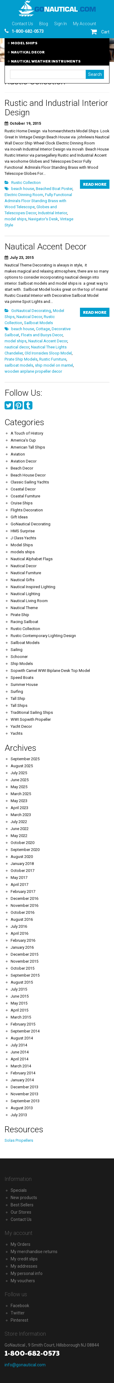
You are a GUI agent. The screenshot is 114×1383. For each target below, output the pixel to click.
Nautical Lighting (25, 594)
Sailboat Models (38, 322)
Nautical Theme (24, 607)
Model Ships (22, 545)
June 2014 (20, 1052)
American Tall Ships (28, 447)
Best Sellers (22, 1204)
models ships (23, 552)
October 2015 (22, 968)
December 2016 (24, 898)
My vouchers (23, 1280)
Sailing (16, 649)
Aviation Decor (23, 461)
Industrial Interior (52, 213)
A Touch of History (27, 433)
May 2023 (19, 800)
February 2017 (23, 891)
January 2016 (22, 947)
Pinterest (19, 1320)
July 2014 (19, 1045)
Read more (94, 184)
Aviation (18, 454)
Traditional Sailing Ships (32, 712)
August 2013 (22, 1108)
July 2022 (19, 821)
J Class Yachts (23, 538)
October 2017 (22, 870)
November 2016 (24, 905)
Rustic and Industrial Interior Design (56, 107)
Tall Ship (18, 698)
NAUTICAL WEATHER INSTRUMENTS (46, 61)
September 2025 (25, 759)
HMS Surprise (23, 531)
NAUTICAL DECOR (28, 51)
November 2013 (24, 1094)
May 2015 (19, 1003)
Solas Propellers (19, 1140)
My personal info (27, 1273)
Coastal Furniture (25, 496)
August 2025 (22, 766)
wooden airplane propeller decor (33, 371)
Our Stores (21, 1212)
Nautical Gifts (22, 580)
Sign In (60, 23)
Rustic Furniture (52, 359)
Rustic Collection (26, 182)
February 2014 (23, 1073)
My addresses (24, 1266)
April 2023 (19, 807)
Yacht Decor (21, 726)
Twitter (18, 1312)
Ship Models (22, 663)
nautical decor (17, 347)
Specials (19, 1190)
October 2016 (22, 912)
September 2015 (25, 975)
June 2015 (20, 996)
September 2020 (25, 849)
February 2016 (23, 940)
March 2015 (21, 1017)
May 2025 (19, 787)
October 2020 (22, 842)
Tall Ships (19, 705)
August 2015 (22, 982)
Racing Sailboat (24, 621)
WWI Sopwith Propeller (31, 719)
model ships (15, 219)
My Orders (20, 1244)
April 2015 (19, 1010)
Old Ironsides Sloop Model (48, 353)
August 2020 (22, 856)
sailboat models (19, 365)
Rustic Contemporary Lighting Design (43, 635)
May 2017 (19, 877)
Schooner (19, 656)
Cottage (43, 329)
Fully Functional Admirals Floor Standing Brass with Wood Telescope (38, 200)
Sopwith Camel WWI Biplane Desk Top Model (50, 670)
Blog (43, 23)
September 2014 (25, 1031)
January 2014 (22, 1080)
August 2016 (22, 919)
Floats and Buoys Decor (42, 335)
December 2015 (24, 954)
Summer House (24, 684)
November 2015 (24, 961)
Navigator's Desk (43, 219)
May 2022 (19, 835)
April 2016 (19, 933)
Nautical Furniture (26, 573)
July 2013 (19, 1115)
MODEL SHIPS (24, 42)
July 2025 (19, 773)
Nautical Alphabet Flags (32, 559)
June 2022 (20, 828)
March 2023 (21, 814)
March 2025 (21, 793)
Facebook (20, 1305)
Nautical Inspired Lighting (33, 587)
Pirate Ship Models (21, 359)
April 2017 (19, 884)
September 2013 (25, 1101)
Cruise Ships (22, 503)
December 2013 (24, 1087)
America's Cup (23, 440)
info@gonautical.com (25, 1364)
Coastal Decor (23, 489)
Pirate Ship (20, 614)
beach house (22, 188)
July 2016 (19, 926)
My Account (84, 23)
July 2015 (19, 989)
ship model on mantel (54, 365)
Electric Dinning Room (24, 194)
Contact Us (22, 23)
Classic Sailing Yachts (30, 482)
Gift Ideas (19, 517)
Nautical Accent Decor (46, 247)
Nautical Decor (29, 316)
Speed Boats (22, 677)
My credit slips (24, 1258)
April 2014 (19, 1059)
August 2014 (22, 1038)
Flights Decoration (27, 510)
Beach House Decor (28, 475)
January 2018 (22, 863)
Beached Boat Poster (54, 188)
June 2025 (20, 780)
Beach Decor (22, 468)
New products (24, 1197)
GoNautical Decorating (31, 310)
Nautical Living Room (29, 600)
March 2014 (21, 1066)
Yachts (16, 733)
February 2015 (23, 1024)
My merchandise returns (34, 1251)
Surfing (17, 691)
